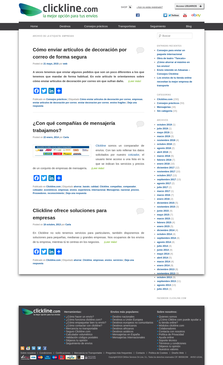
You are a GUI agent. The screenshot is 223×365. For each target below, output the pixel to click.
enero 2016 (163, 199)
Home (34, 26)
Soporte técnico (168, 340)
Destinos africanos (123, 328)
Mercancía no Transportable (88, 353)
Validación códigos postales (82, 337)
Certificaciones (63, 353)
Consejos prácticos (96, 26)
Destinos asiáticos (123, 331)
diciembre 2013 (166, 269)
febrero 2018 (164, 159)
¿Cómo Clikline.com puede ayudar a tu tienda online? (180, 321)
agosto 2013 (164, 285)
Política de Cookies (158, 353)
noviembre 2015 (166, 206)
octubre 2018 (164, 144)
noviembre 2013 (166, 273)
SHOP (124, 7)
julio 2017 (162, 187)
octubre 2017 (164, 175)
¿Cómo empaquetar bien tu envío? (86, 322)
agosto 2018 (164, 148)
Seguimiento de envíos (79, 343)
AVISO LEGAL (197, 357)
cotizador (133, 154)
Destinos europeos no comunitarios (133, 322)
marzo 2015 (163, 218)
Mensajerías (113, 190)
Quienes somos (168, 316)
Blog (189, 26)
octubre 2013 (164, 277)
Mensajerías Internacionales (129, 337)
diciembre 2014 (166, 230)
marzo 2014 (163, 261)
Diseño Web (178, 353)
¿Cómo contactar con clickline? (84, 325)
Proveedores (39, 193)
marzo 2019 (163, 136)
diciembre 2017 (166, 167)
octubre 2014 (164, 234)
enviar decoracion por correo (93, 102)
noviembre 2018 (166, 140)
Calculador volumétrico (79, 334)
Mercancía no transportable (82, 328)
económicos (50, 190)
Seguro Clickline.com (78, 331)
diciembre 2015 (166, 202)
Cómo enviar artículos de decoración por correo (105, 99)
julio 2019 (162, 128)
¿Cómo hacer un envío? (80, 316)
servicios (118, 260)
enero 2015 (163, 226)
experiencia (84, 190)
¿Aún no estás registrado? (150, 7)
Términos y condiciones (172, 343)
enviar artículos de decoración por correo (55, 102)
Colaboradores (167, 328)
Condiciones (46, 353)
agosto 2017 (164, 183)
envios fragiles (118, 102)
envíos (73, 190)
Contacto (140, 353)
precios (135, 190)
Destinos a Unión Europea (128, 319)
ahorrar (78, 186)
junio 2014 (163, 249)
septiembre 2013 (166, 281)
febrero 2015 (164, 222)
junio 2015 (163, 210)
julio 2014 (162, 246)
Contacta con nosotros (172, 331)
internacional (98, 190)
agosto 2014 (164, 242)
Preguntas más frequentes (119, 353)
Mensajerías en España (126, 334)
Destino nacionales (123, 316)
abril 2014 (162, 257)
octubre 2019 (164, 124)
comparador (129, 186)
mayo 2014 (163, 253)
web (65, 63)
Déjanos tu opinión (77, 340)
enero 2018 (163, 163)
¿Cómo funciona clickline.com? (84, 319)
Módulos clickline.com (171, 325)
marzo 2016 (163, 195)
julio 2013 (162, 289)
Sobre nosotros (28, 353)
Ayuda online (166, 337)
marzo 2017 (163, 191)
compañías (116, 186)
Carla (66, 137)
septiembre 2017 (166, 179)
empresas (137, 99)
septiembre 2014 (166, 238)
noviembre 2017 (166, 171)
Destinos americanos (125, 325)
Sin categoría (164, 111)
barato (86, 186)
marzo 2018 (163, 156)
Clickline (101, 145)
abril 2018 (162, 152)
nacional (125, 190)
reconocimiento (56, 193)
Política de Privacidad (171, 334)
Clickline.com (53, 186)
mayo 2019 (163, 132)
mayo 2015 (163, 214)
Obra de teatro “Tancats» (171, 58)
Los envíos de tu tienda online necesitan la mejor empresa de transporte (174, 81)
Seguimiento (157, 26)
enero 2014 (163, 265)
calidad (94, 186)
